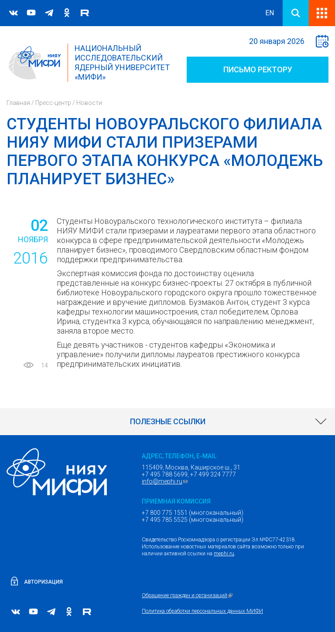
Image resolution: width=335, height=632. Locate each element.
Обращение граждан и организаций (188, 595)
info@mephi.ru (166, 481)
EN (269, 13)
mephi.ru (224, 554)
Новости (89, 102)
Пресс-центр (53, 102)
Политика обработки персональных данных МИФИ (202, 611)
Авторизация (43, 582)
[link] (167, 421)
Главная (18, 102)
